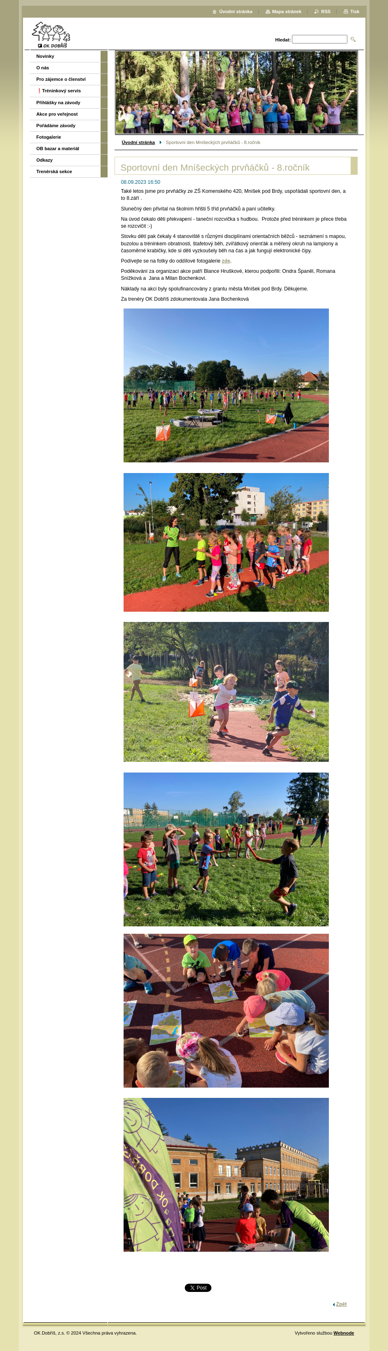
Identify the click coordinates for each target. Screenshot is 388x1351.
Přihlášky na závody (58, 102)
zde (226, 261)
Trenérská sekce (54, 171)
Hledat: (283, 39)
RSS (326, 11)
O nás (43, 67)
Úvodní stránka (138, 142)
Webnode (343, 1332)
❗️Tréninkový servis (59, 90)
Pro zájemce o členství (61, 79)
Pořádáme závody (56, 125)
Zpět (341, 1304)
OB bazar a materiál (58, 148)
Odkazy (45, 160)
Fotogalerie (49, 137)
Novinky (46, 56)
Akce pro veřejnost (57, 114)
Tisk (354, 11)
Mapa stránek (287, 11)
